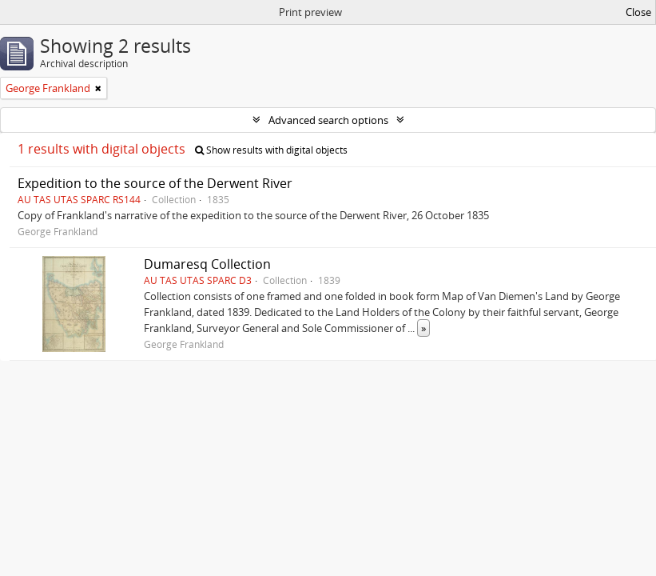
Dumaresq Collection (207, 264)
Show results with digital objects (271, 150)
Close (638, 12)
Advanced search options (328, 120)
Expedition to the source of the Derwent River (155, 183)
